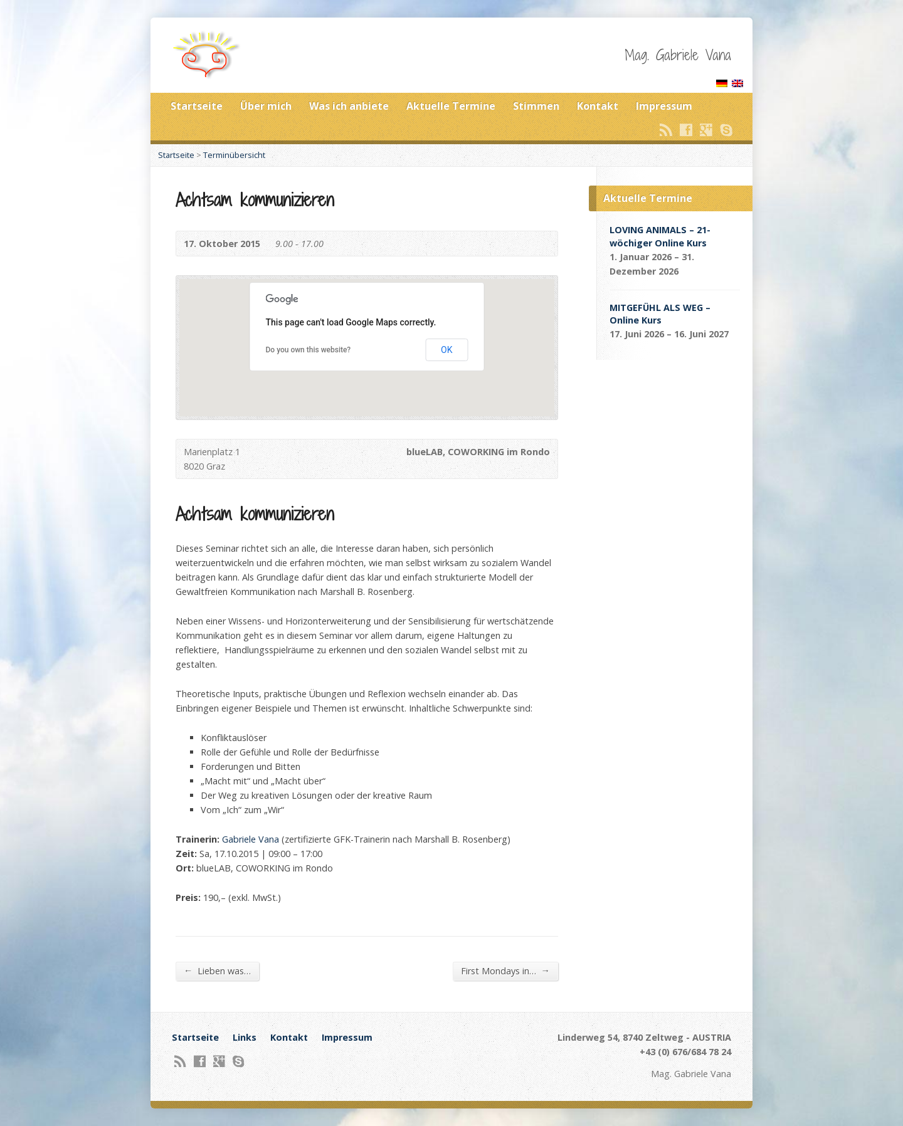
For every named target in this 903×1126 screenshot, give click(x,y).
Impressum (664, 106)
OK (446, 350)
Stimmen (536, 106)
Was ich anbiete (349, 106)
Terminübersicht (234, 154)
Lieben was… (217, 970)
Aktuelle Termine (450, 106)
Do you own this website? (308, 349)
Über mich (266, 106)
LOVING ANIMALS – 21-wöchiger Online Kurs (660, 236)
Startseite (197, 106)
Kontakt (597, 106)
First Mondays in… (505, 970)
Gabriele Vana (250, 839)
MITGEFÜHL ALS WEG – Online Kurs (660, 314)
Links (244, 1037)
